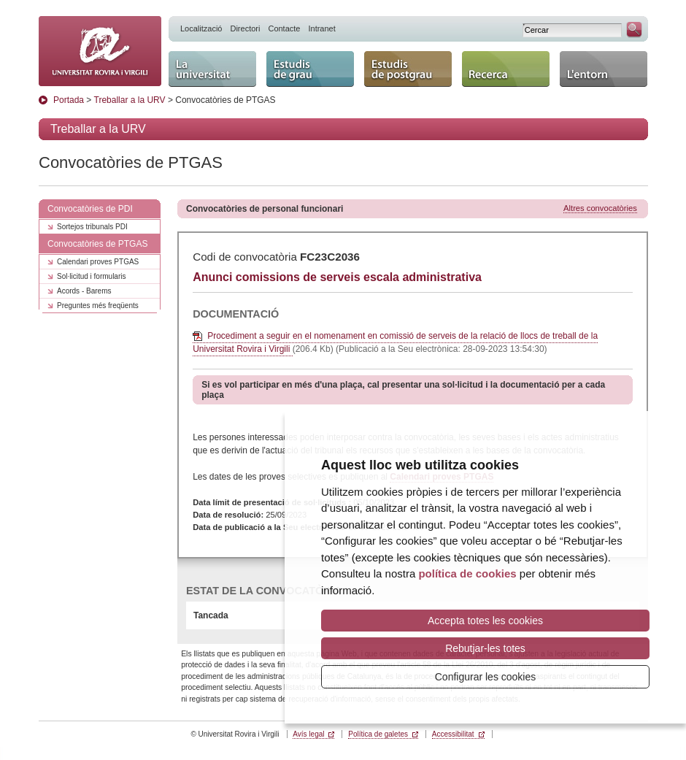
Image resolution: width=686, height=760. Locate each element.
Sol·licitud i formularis (91, 276)
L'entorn (603, 69)
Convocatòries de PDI (90, 209)
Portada (68, 100)
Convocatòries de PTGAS (97, 244)
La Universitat (212, 69)
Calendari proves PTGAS (98, 262)
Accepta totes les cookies (485, 620)
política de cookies (467, 573)
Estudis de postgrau (408, 69)
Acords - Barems (84, 291)
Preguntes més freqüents (98, 306)
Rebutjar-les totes (485, 648)
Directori (245, 28)
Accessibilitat (453, 734)
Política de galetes (378, 734)
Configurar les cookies (485, 677)
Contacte (284, 28)
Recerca (506, 69)
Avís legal (308, 734)
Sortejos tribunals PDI (92, 227)
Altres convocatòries (600, 208)
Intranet (321, 28)
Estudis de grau (310, 69)
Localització (201, 28)
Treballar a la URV (130, 100)
